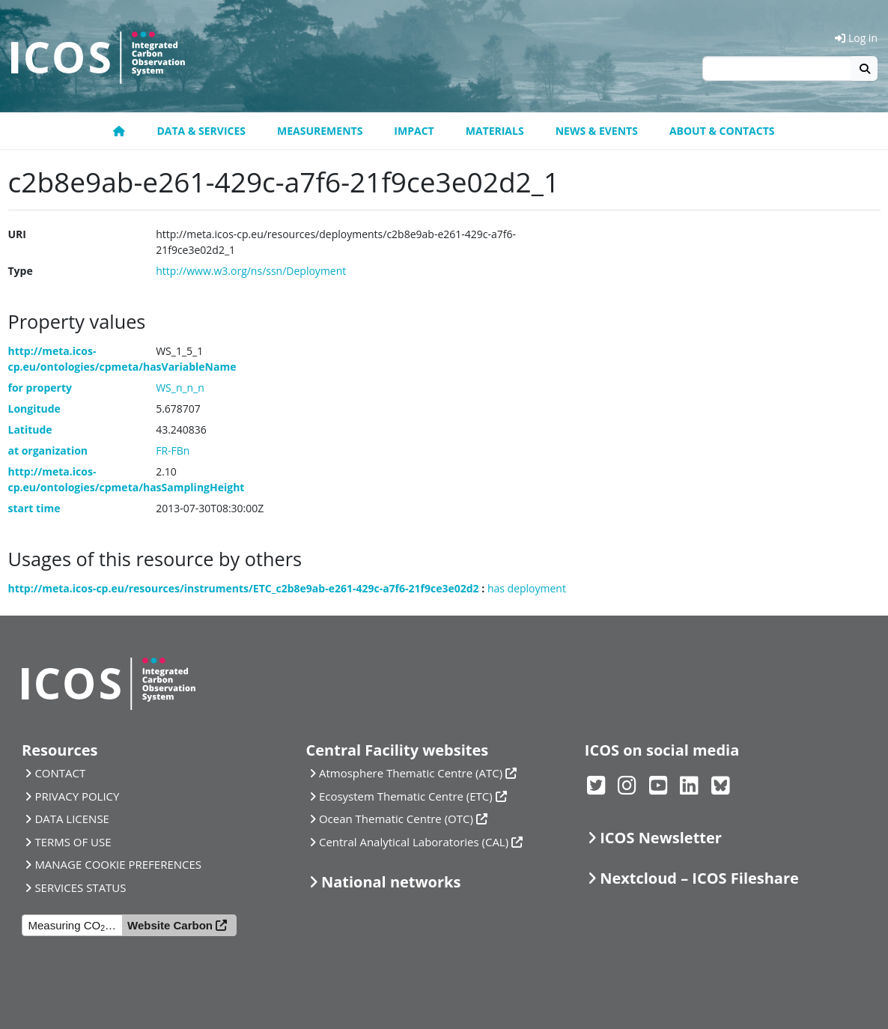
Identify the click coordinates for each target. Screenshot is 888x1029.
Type (20, 271)
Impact (414, 131)
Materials (495, 131)
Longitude (34, 408)
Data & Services (201, 131)
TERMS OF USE (72, 841)
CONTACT (59, 772)
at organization (48, 450)
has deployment (526, 588)
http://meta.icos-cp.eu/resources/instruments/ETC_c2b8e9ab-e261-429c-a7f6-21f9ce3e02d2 (243, 588)
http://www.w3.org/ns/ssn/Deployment (251, 271)
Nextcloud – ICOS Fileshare (699, 878)
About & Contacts (722, 131)
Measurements (319, 131)
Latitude (30, 429)
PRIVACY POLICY (76, 796)
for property (40, 387)
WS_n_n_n (180, 387)
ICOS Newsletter (661, 838)
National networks (390, 882)
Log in (856, 38)
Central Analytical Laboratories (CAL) (413, 841)
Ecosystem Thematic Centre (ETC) (406, 796)
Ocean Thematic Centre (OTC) (396, 818)
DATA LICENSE (71, 818)
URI (17, 234)
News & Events (597, 131)
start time (34, 508)
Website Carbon (170, 925)
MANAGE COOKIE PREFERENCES (117, 864)
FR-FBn (172, 450)
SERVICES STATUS (80, 887)
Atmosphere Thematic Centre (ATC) (410, 772)
